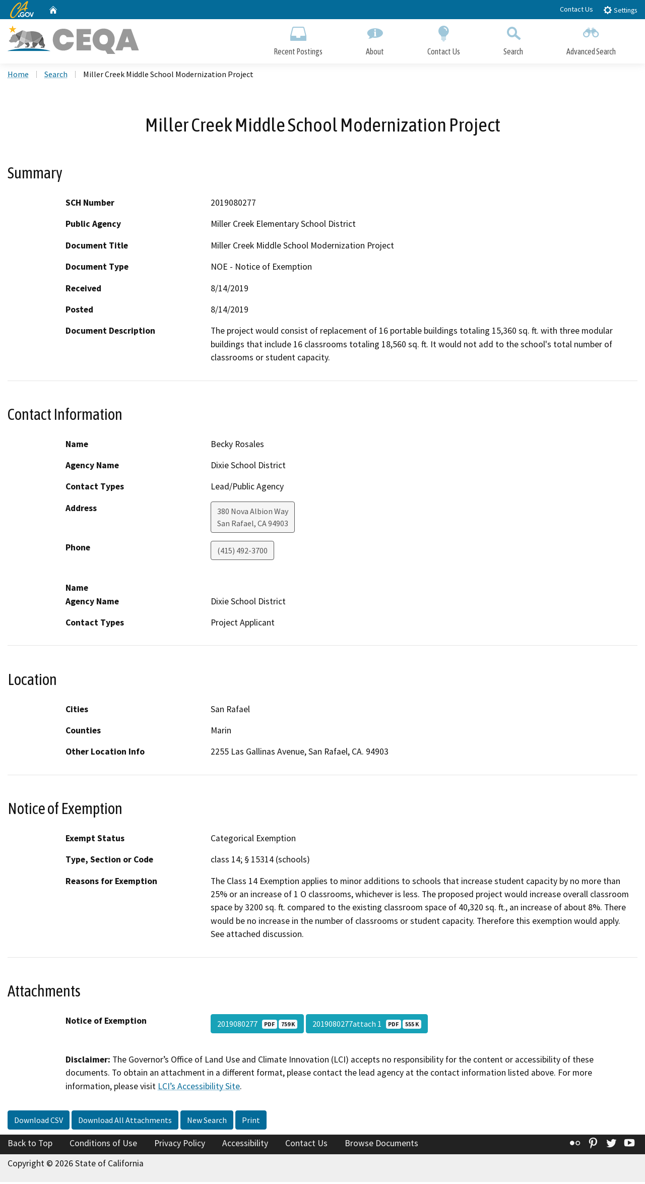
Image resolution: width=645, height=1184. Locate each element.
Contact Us (576, 9)
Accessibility (245, 1145)
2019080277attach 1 (366, 1025)
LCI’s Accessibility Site (199, 1087)
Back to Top (30, 1145)
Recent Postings (298, 39)
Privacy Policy (179, 1145)
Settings (620, 10)
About (375, 39)
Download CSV (38, 1122)
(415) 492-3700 (242, 552)
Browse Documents (381, 1145)
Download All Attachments (125, 1122)
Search (513, 39)
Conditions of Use (103, 1145)
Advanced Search (591, 39)
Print (251, 1122)
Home (18, 76)
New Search (207, 1122)
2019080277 (257, 1025)
